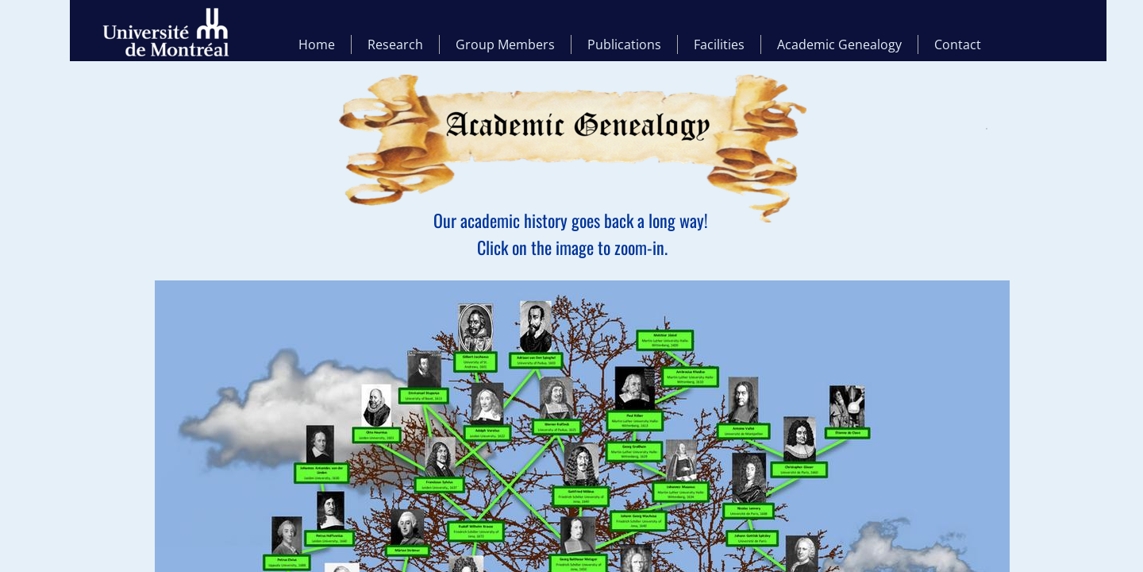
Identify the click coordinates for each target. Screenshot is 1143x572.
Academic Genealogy (839, 44)
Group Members (505, 44)
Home (316, 44)
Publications (624, 44)
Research (395, 44)
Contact (957, 44)
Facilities (719, 44)
